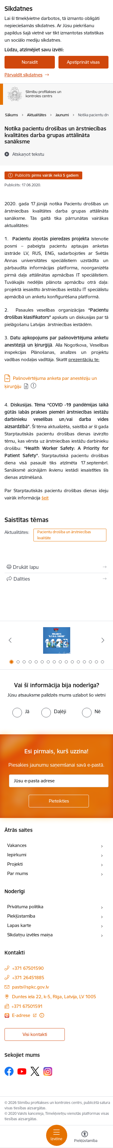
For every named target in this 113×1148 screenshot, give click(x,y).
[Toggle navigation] (56, 1135)
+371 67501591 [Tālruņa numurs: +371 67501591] (27, 1006)
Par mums (17, 873)
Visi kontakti (35, 1034)
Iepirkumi (16, 855)
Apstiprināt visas (83, 62)
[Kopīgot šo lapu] (56, 579)
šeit (45, 498)
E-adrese (21, 1015)
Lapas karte (19, 925)
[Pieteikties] (59, 801)
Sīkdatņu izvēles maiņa (30, 935)
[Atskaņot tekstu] (28, 154)
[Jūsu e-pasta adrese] (58, 780)
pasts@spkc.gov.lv (30, 987)
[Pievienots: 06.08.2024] (33, 385)
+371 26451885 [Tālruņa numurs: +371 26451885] (28, 977)
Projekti (15, 864)
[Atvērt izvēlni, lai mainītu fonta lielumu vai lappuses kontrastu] (84, 1137)
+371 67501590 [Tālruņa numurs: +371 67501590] (28, 968)
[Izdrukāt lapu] (56, 567)
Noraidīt (30, 62)
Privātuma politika (25, 906)
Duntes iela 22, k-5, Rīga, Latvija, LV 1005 (54, 996)
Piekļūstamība (21, 916)
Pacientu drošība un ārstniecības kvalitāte (64, 535)
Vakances (17, 845)
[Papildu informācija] (41, 1015)
